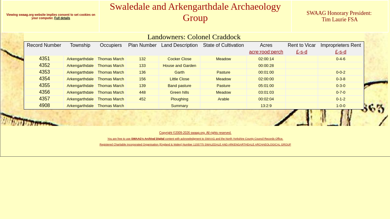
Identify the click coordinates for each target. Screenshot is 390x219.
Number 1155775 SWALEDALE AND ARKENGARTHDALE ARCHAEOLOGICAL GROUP (237, 144)
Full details (62, 18)
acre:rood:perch (266, 51)
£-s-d (301, 51)
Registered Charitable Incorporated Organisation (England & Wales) (141, 144)
